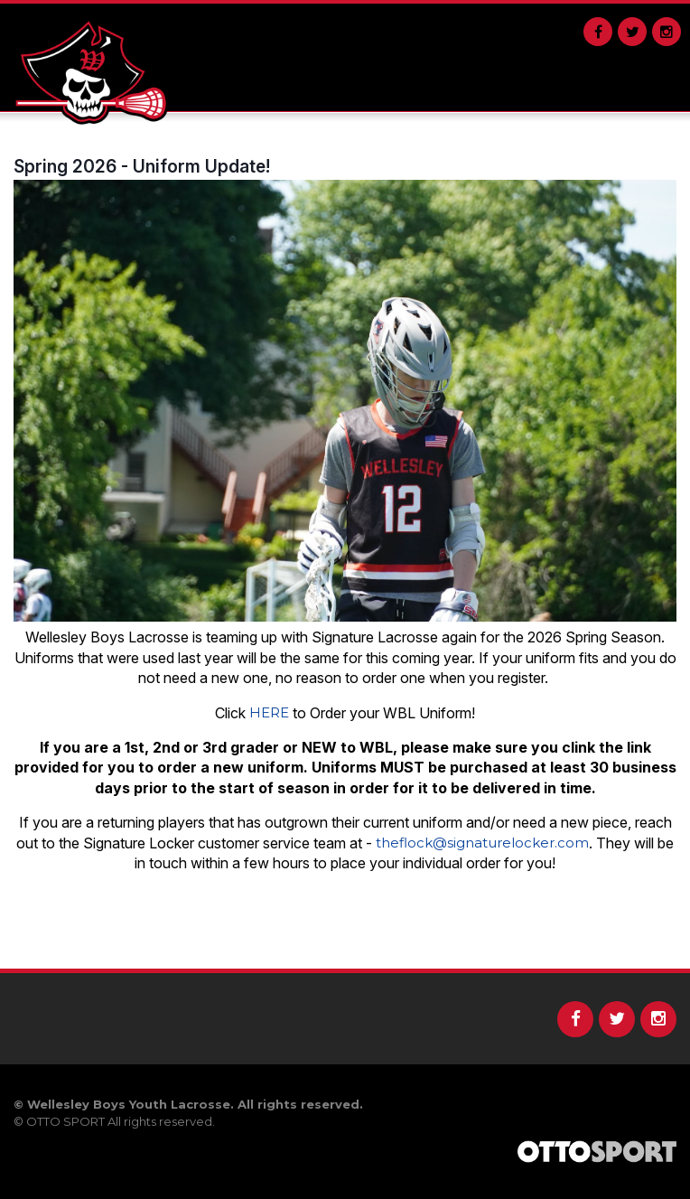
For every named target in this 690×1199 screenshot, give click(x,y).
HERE (269, 712)
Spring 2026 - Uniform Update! (142, 166)
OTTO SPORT (65, 1121)
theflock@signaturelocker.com (482, 842)
